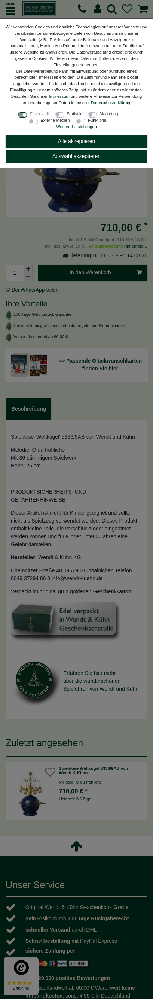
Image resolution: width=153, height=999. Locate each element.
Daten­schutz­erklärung (111, 102)
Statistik (74, 114)
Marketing (109, 114)
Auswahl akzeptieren (76, 156)
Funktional (97, 120)
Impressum (59, 96)
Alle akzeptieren (76, 141)
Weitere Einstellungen (76, 126)
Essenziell (39, 114)
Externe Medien (55, 120)
